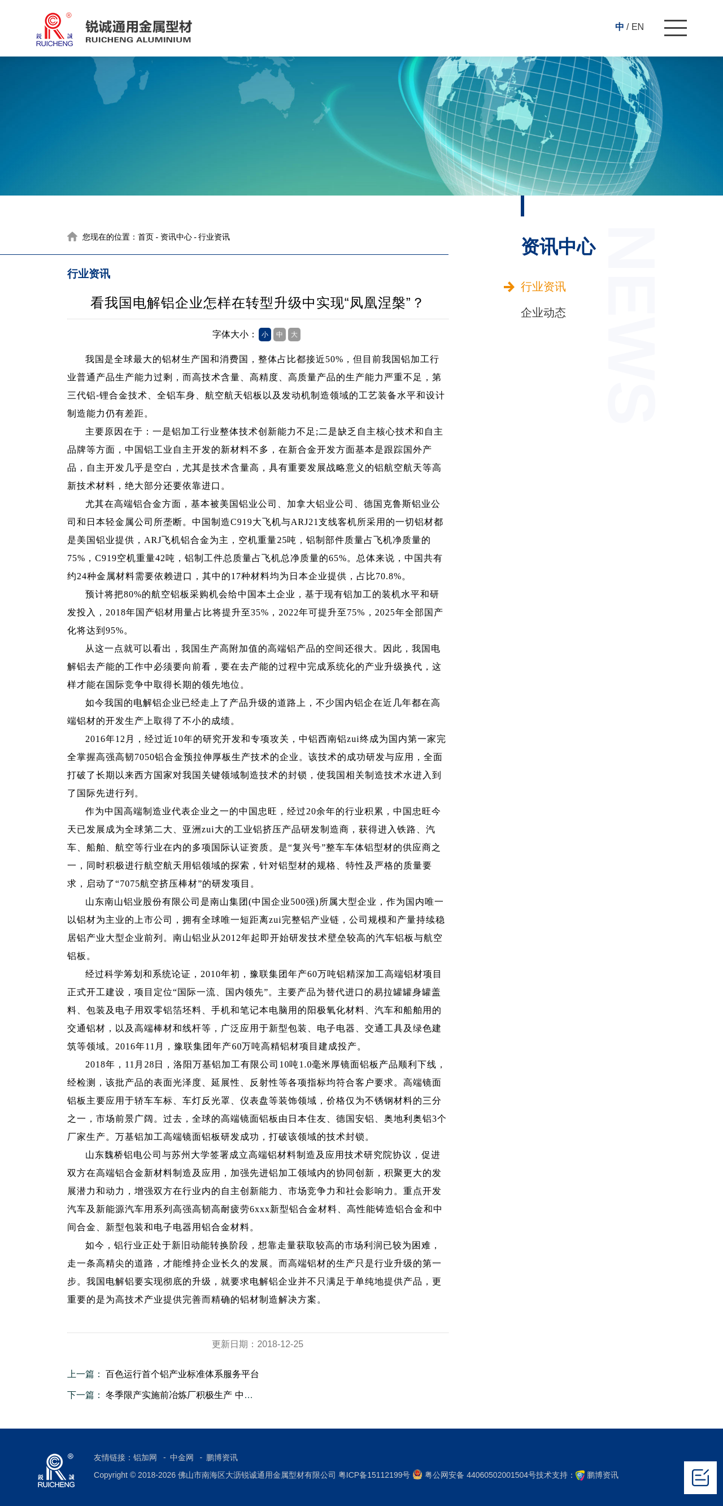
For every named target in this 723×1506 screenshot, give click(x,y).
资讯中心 (176, 237)
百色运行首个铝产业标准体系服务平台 (182, 1374)
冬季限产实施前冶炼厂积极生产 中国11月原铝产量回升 (216, 1395)
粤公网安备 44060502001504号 (474, 1474)
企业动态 (543, 312)
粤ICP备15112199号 (374, 1474)
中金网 (183, 1457)
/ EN (635, 27)
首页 (146, 237)
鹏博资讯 (222, 1457)
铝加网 (146, 1457)
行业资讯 (543, 286)
